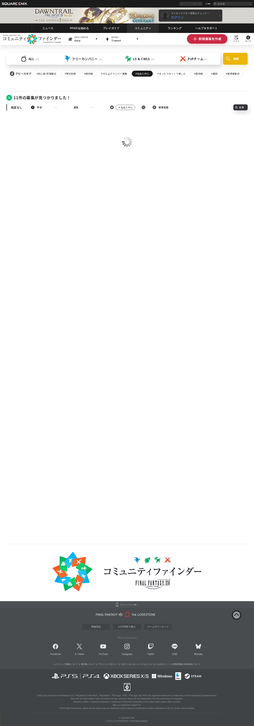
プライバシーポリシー (108, 664)
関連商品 (96, 626)
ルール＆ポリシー (161, 664)
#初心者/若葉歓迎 (46, 73)
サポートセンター (129, 664)
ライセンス (145, 664)
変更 (239, 107)
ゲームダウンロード (158, 626)
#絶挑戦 (88, 73)
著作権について (88, 664)
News (81, 654)
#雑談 (214, 73)
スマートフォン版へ (129, 605)
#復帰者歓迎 (233, 73)
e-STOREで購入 (127, 626)
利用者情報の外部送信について (186, 664)
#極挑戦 (198, 73)
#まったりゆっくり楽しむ (171, 73)
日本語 (221, 3)
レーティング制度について (66, 664)
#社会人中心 (142, 73)
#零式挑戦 (70, 73)
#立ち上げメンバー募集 (114, 73)
